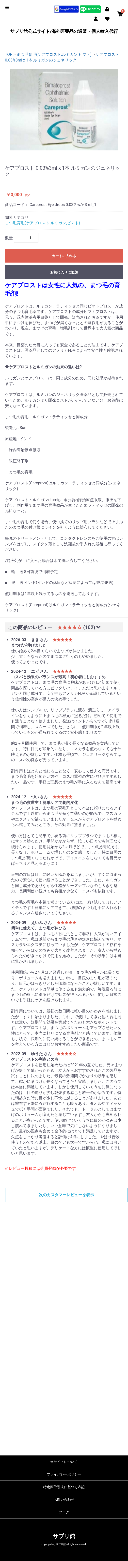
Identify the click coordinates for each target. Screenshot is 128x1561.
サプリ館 (64, 1536)
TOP (8, 54)
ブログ (64, 1512)
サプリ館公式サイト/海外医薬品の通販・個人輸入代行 (64, 31)
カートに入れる (64, 256)
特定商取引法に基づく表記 (64, 1487)
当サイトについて (64, 1462)
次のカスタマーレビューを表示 (66, 1194)
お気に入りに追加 (64, 272)
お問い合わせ (64, 1499)
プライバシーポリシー (64, 1474)
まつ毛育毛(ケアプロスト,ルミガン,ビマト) (54, 54)
